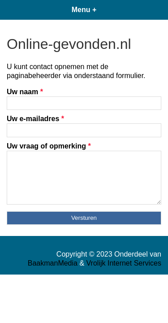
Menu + (84, 9)
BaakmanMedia (53, 263)
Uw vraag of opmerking (49, 146)
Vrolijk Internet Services (123, 263)
